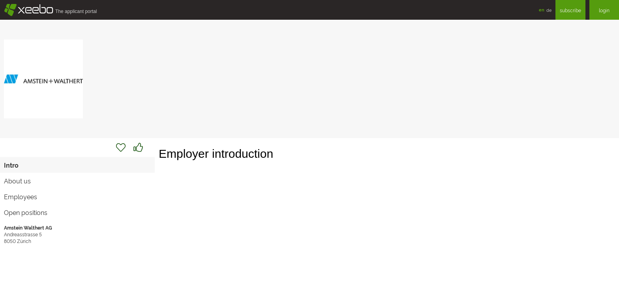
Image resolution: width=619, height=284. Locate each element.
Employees (20, 196)
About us (17, 180)
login (604, 10)
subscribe (570, 10)
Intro (11, 165)
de (548, 10)
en (541, 10)
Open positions (25, 212)
